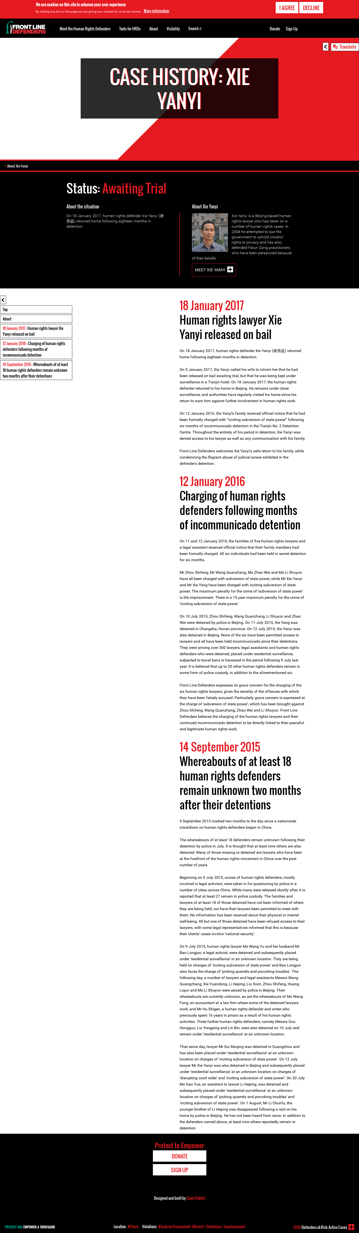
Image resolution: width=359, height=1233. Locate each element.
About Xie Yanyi (19, 166)
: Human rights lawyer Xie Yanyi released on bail (33, 331)
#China (133, 1226)
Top (5, 310)
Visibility (173, 29)
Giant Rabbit (196, 1198)
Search (195, 28)
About (7, 319)
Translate (347, 46)
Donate (275, 28)
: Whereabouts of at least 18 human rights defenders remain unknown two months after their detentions (35, 370)
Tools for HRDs (130, 29)
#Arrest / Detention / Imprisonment (218, 1226)
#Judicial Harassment (174, 1226)
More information (156, 11)
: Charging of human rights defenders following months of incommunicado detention (34, 349)
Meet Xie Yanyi (210, 270)
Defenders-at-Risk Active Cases (320, 1227)
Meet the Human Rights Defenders (85, 29)
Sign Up (292, 28)
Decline (311, 8)
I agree (287, 8)
